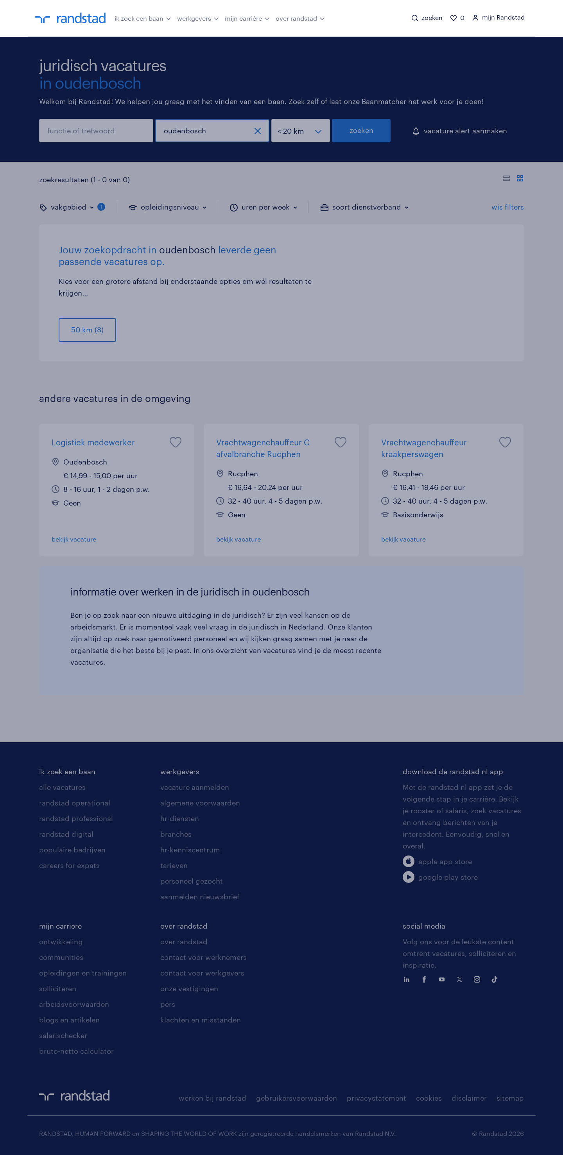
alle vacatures (62, 787)
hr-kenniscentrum (190, 849)
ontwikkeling (61, 941)
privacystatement (376, 1098)
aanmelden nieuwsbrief (199, 896)
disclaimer (469, 1098)
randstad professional (76, 818)
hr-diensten (179, 818)
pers (167, 1004)
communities (61, 957)
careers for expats (69, 865)
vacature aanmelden (194, 787)
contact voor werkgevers (202, 972)
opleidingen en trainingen (83, 972)
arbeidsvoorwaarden (74, 1004)
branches (176, 834)
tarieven (174, 865)
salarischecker (63, 1035)
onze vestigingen (189, 988)
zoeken (361, 130)
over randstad (300, 17)
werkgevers (198, 17)
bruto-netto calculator (76, 1051)
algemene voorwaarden (200, 802)
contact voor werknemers (203, 957)
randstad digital (66, 834)
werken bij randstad (212, 1098)
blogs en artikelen (69, 1019)
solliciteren (57, 988)
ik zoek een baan (143, 17)
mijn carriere (60, 926)
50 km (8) (87, 329)
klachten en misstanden (200, 1019)
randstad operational (74, 802)
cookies (429, 1098)
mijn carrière (247, 17)
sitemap (510, 1098)
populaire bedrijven (72, 849)
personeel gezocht (191, 881)
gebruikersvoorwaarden (296, 1098)
